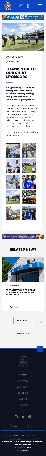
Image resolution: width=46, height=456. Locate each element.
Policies (23, 405)
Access (23, 399)
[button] (39, 321)
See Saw (27, 448)
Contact (31, 426)
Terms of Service (21, 442)
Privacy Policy (17, 426)
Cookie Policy (36, 442)
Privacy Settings (23, 445)
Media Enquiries (23, 386)
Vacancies (23, 380)
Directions (23, 393)
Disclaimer (7, 442)
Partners (23, 374)
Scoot (26, 451)
